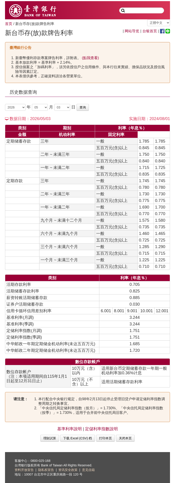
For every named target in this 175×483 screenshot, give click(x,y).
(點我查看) (90, 58)
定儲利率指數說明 (101, 429)
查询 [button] (83, 107)
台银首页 (149, 31)
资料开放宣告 (24, 470)
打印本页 (105, 438)
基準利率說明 (69, 429)
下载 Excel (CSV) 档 (77, 438)
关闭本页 (125, 438)
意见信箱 (88, 470)
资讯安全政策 (67, 470)
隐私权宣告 (46, 470)
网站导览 (132, 31)
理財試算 (49, 438)
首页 (8, 24)
